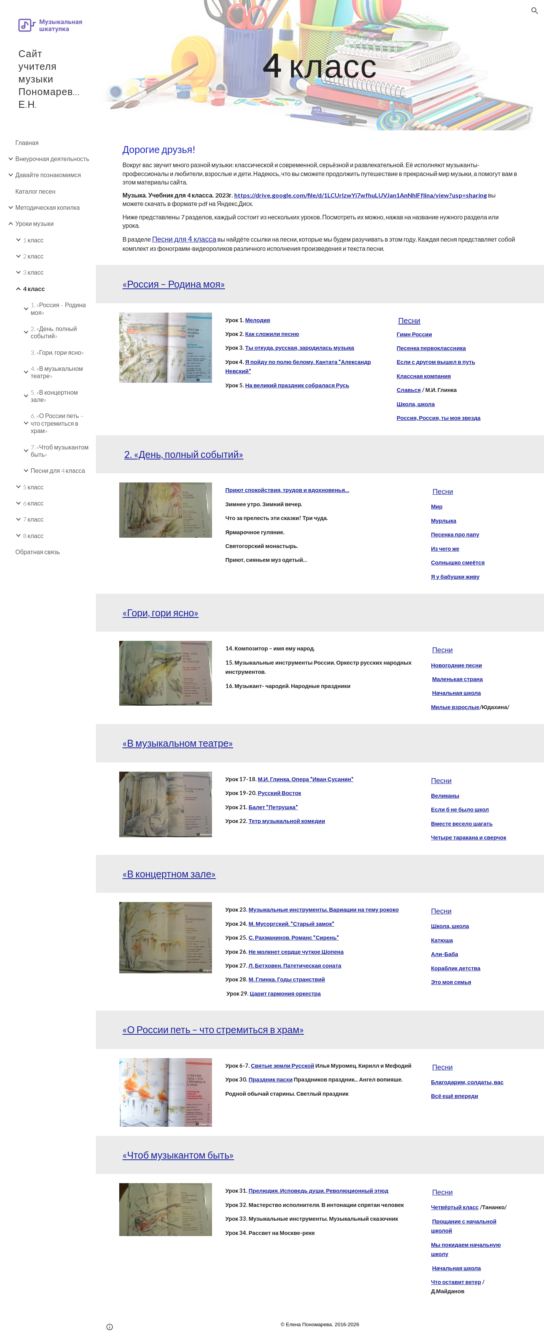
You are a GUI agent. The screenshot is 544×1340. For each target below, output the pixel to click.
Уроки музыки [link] (34, 223)
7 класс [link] (33, 519)
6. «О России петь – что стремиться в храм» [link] (57, 423)
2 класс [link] (33, 256)
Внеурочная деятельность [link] (52, 158)
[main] (320, 65)
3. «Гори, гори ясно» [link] (57, 352)
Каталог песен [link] (35, 191)
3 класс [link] (33, 272)
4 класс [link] (34, 288)
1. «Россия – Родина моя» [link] (58, 308)
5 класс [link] (33, 487)
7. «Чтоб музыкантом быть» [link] (60, 450)
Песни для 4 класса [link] (58, 470)
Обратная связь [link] (37, 551)
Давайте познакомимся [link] (48, 174)
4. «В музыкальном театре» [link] (57, 372)
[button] (535, 11)
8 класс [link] (33, 535)
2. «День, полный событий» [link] (54, 332)
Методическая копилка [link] (47, 207)
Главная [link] (27, 142)
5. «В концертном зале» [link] (54, 396)
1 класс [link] (33, 240)
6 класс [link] (33, 503)
